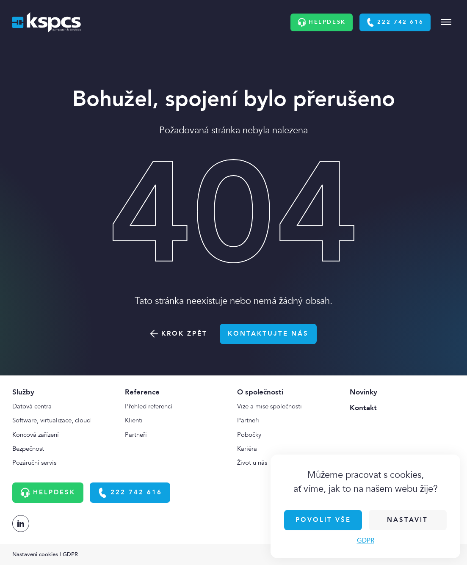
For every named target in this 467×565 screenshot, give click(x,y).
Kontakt (363, 408)
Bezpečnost (28, 448)
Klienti (134, 420)
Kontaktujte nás (268, 333)
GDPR (365, 540)
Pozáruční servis (34, 462)
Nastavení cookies (35, 554)
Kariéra (247, 448)
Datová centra (32, 406)
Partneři (136, 434)
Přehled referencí (148, 406)
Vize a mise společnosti (269, 406)
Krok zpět (178, 334)
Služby (23, 392)
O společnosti (260, 392)
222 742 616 (394, 22)
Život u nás (252, 462)
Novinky (363, 392)
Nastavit (407, 519)
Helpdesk (322, 22)
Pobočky (249, 434)
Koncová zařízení (35, 434)
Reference (142, 392)
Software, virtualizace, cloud (51, 420)
